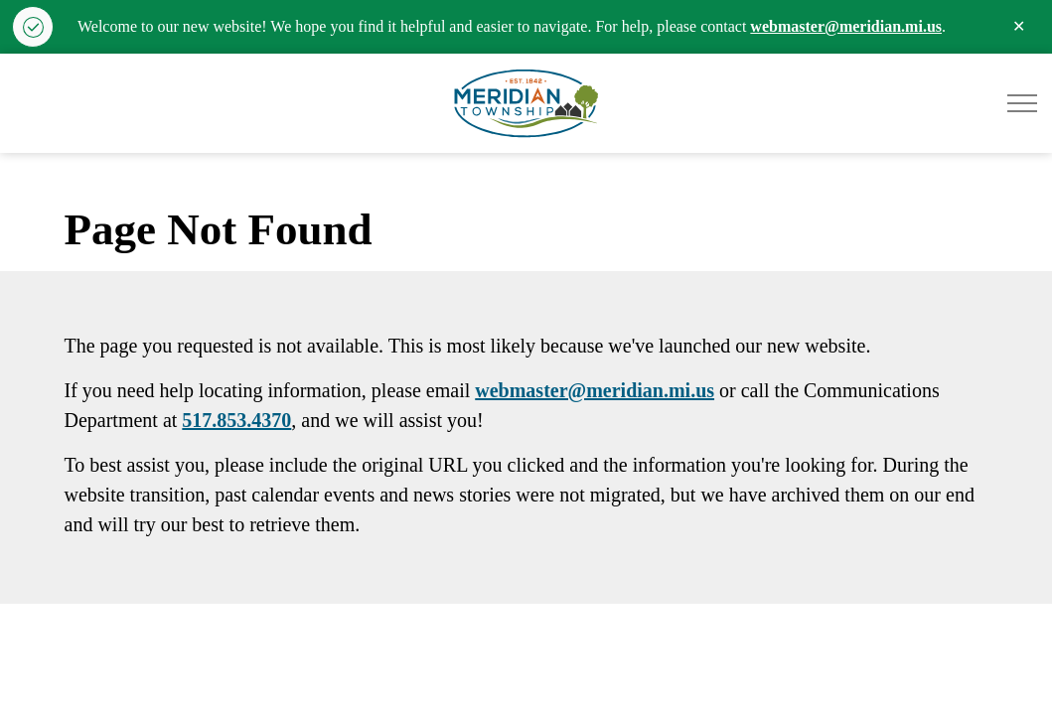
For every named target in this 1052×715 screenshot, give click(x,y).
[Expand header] (1022, 103)
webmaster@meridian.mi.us (846, 26)
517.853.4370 (236, 420)
